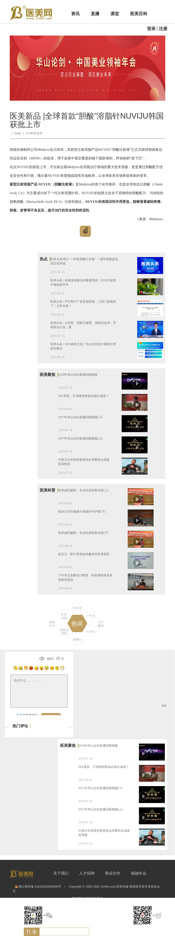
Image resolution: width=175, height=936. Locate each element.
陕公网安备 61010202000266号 (38, 887)
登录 (151, 28)
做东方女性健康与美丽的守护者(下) (81, 511)
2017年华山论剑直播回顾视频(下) (80, 417)
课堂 (114, 13)
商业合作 (113, 873)
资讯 (75, 13)
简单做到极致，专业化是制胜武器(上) (83, 490)
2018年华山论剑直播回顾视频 (77, 374)
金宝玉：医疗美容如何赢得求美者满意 (84, 554)
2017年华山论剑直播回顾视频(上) (80, 438)
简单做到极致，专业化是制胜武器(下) (83, 532)
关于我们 (61, 873)
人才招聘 (87, 873)
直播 (95, 13)
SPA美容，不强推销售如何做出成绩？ (83, 396)
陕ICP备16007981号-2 (87, 898)
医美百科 (138, 13)
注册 (163, 28)
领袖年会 (138, 873)
